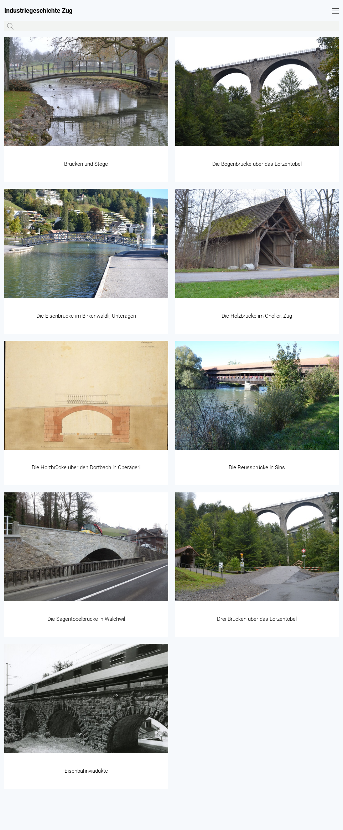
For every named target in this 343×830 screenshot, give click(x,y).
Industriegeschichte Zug (38, 10)
